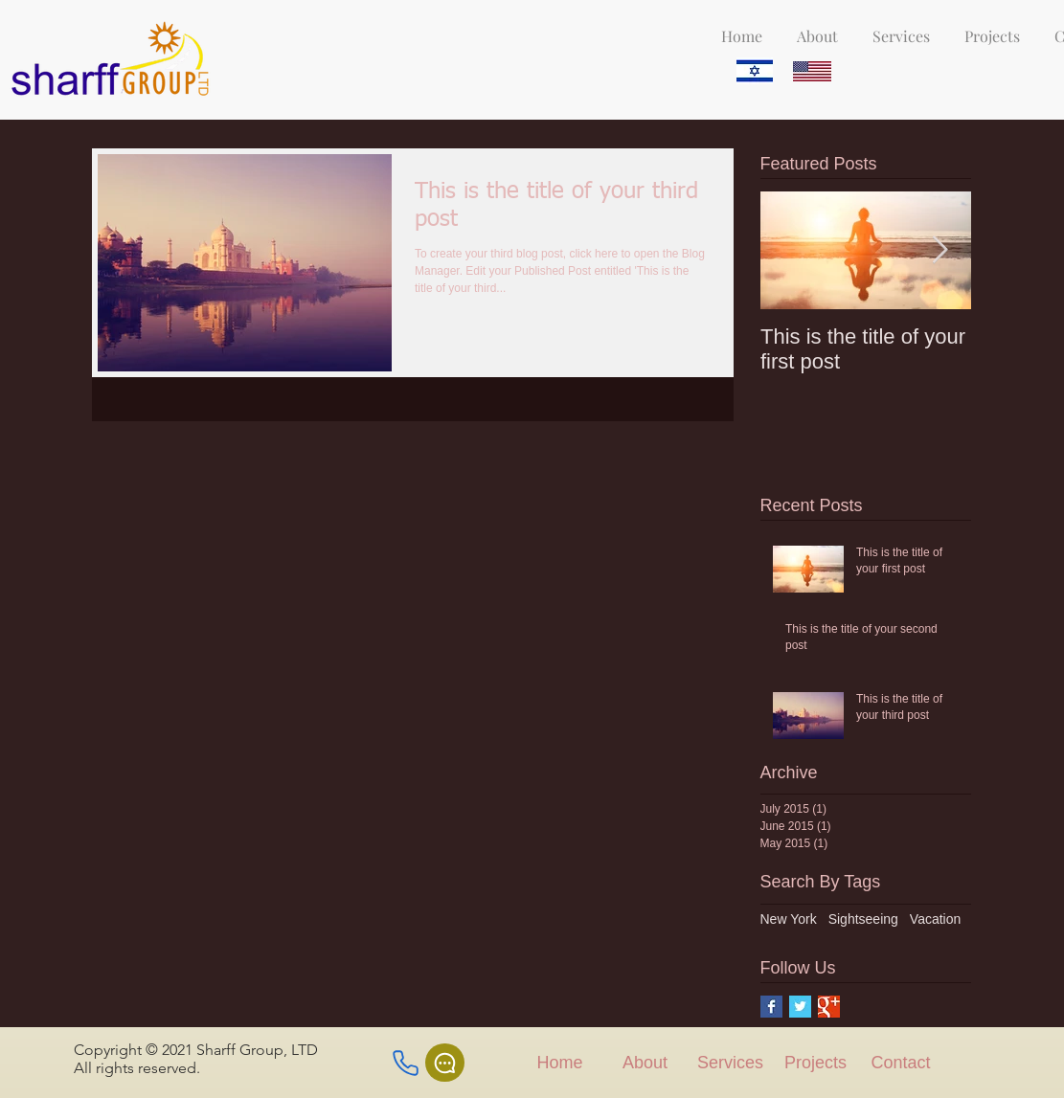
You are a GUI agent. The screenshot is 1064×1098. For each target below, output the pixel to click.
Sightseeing (863, 919)
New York (788, 919)
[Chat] (444, 1062)
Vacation (935, 919)
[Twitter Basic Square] (800, 1007)
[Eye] (755, 70)
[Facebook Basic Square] (771, 1007)
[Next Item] (940, 250)
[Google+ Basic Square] (829, 1007)
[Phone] (406, 1062)
